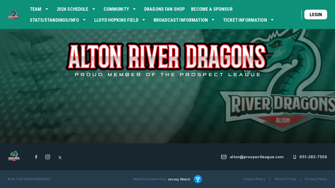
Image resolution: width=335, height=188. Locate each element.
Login (316, 14)
